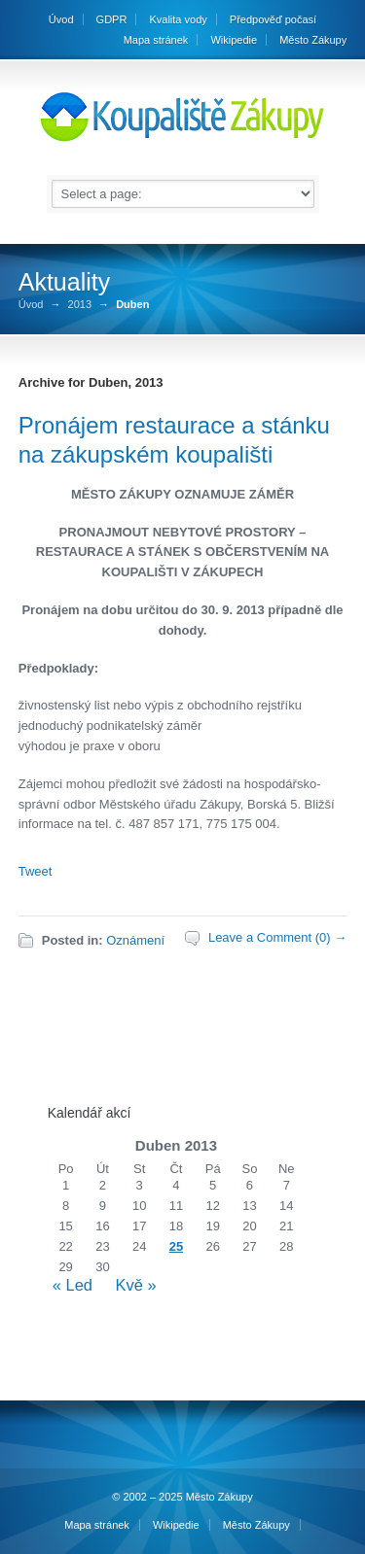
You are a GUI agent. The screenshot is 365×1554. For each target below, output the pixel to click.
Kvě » (135, 1285)
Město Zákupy (313, 40)
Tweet (35, 871)
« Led (72, 1285)
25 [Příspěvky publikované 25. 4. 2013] (176, 1246)
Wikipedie (233, 40)
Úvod (31, 304)
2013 (79, 304)
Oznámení (135, 940)
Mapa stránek (156, 40)
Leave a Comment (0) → (277, 937)
